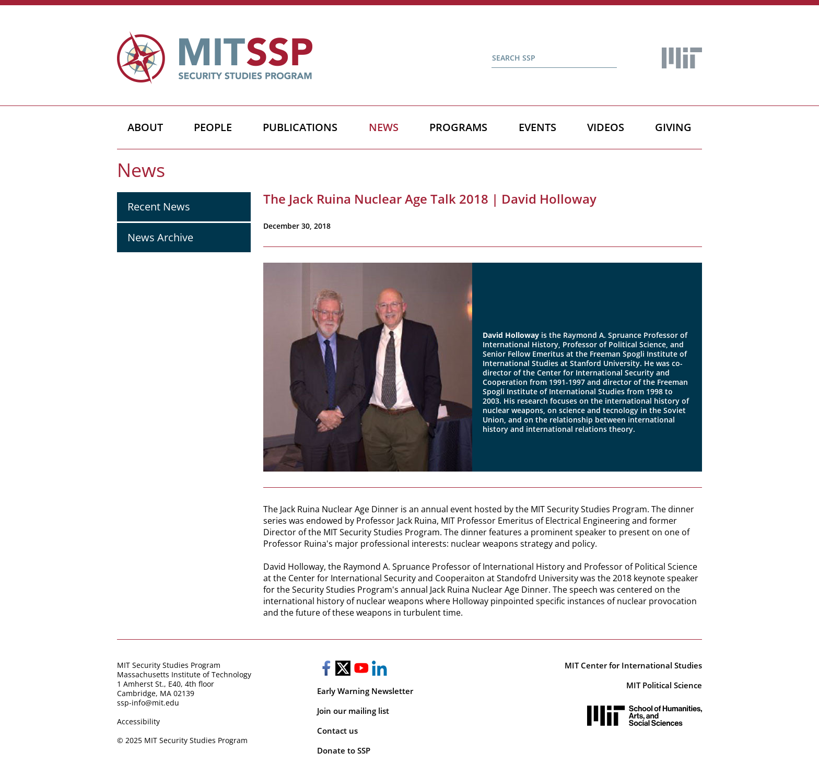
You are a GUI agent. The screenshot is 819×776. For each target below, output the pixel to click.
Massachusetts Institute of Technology (184, 674)
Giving (673, 127)
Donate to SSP (343, 750)
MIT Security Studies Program (168, 665)
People (213, 127)
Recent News (158, 206)
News (384, 127)
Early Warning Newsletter (365, 691)
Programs (458, 127)
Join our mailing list (353, 711)
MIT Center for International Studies (633, 665)
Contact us (337, 730)
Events (537, 127)
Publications (300, 127)
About (145, 127)
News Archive (160, 237)
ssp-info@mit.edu (148, 703)
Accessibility (138, 721)
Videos (605, 127)
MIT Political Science (664, 685)
